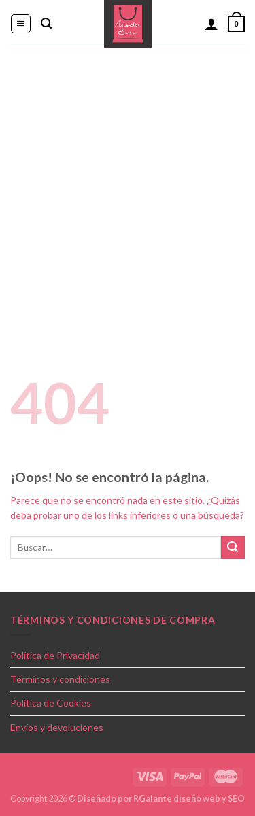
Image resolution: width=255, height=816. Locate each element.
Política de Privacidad (55, 655)
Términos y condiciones (60, 679)
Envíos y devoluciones (56, 727)
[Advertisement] (127, 181)
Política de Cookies (50, 703)
